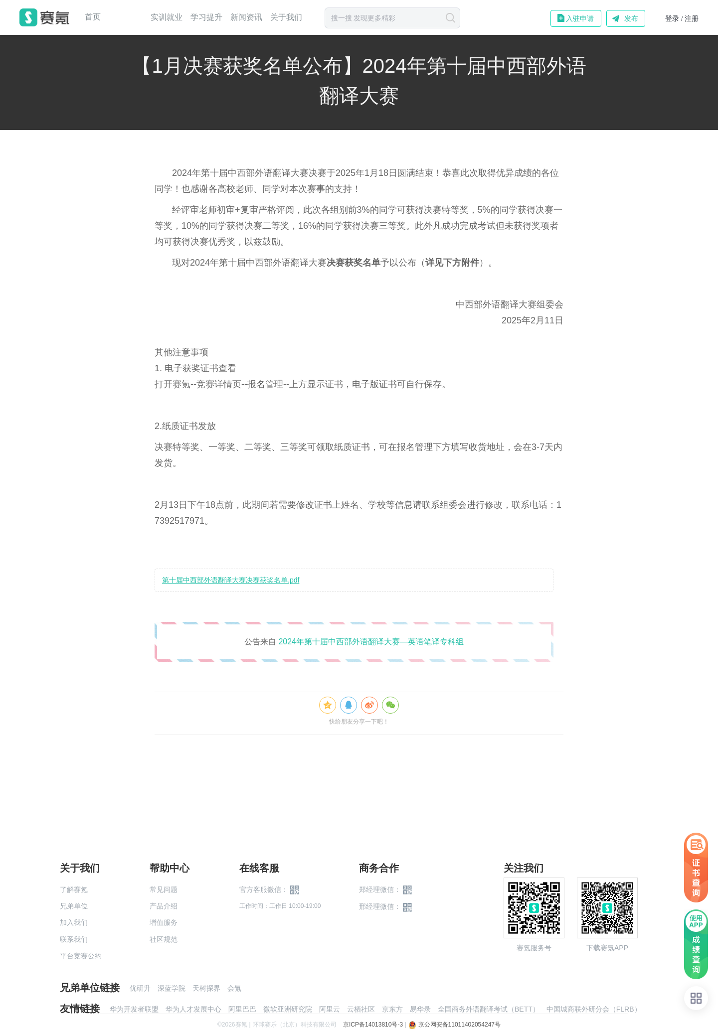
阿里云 (329, 1009)
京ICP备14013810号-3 (373, 1024)
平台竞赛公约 (81, 956)
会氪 (234, 988)
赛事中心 (126, 17)
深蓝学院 (171, 988)
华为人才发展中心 (193, 1009)
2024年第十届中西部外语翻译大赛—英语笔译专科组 (371, 641)
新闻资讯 (246, 17)
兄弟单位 (74, 906)
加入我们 (74, 922)
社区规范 (164, 939)
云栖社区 (361, 1009)
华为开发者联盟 (134, 1009)
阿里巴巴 (242, 1009)
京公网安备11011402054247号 (454, 1024)
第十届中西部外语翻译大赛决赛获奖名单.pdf (230, 580)
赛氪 (44, 17)
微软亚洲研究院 (287, 1009)
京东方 (392, 1009)
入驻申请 (580, 18)
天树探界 (206, 988)
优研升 (140, 988)
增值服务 (164, 922)
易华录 (420, 1009)
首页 (93, 17)
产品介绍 (164, 906)
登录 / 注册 (682, 18)
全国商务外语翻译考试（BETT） (488, 1009)
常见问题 (164, 889)
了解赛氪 (74, 889)
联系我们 (74, 939)
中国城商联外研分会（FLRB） (593, 1009)
